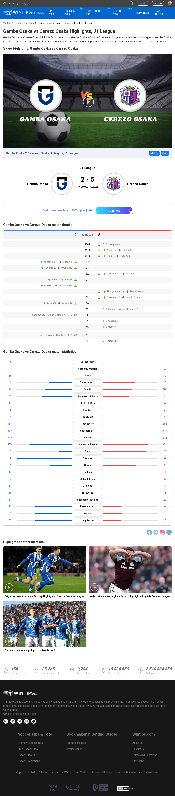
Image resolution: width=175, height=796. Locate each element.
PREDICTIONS (142, 12)
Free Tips (51, 13)
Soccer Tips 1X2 (27, 755)
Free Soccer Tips (28, 749)
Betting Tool (122, 11)
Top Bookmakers (76, 742)
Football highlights (24, 23)
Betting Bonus (74, 749)
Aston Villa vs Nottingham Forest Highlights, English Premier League (130, 596)
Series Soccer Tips (94, 13)
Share (165, 153)
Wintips (7, 23)
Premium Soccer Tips (30, 742)
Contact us (138, 749)
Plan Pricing (159, 13)
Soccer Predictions (29, 761)
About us (137, 742)
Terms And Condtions (144, 755)
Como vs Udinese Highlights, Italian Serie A (30, 650)
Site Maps (138, 761)
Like (154, 153)
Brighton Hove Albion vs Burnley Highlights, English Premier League (44, 596)
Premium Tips (70, 13)
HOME (40, 12)
